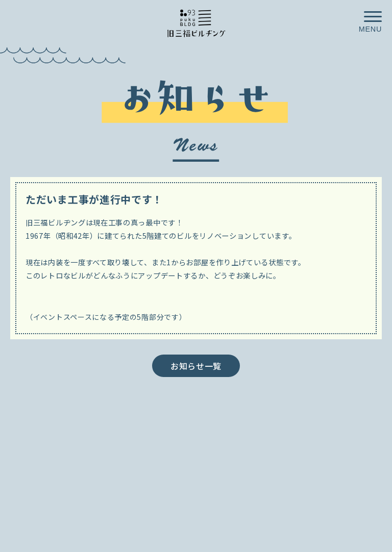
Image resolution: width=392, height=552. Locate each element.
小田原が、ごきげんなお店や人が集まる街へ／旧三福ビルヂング (196, 22)
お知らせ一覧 (196, 366)
